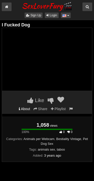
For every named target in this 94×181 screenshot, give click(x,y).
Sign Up (33, 15)
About (24, 109)
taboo (61, 149)
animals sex (46, 149)
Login (51, 15)
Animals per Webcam (39, 139)
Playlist (58, 109)
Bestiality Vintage (68, 139)
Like (35, 100)
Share (40, 109)
